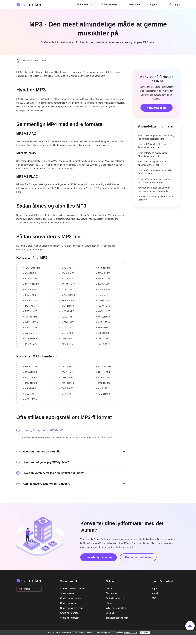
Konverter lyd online (138, 557)
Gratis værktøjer (109, 4)
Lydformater (34, 61)
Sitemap (110, 613)
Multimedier (83, 4)
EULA (109, 603)
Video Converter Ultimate (72, 588)
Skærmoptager (67, 593)
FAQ (154, 598)
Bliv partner (111, 593)
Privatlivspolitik (130, 633)
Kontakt (155, 593)
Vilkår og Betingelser (116, 608)
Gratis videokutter (68, 603)
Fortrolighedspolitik (115, 598)
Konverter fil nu (156, 107)
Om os (109, 588)
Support (153, 4)
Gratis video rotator (69, 618)
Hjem (24, 61)
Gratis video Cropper (70, 613)
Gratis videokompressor (71, 608)
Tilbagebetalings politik (117, 618)
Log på (174, 4)
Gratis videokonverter (70, 598)
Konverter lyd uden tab (98, 557)
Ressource (135, 4)
